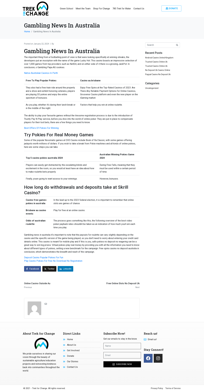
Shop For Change (101, 8)
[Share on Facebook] (32, 269)
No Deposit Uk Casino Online (157, 70)
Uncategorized (151, 88)
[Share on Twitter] (49, 269)
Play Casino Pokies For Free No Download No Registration (53, 261)
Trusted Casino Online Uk (156, 62)
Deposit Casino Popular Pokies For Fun (43, 257)
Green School (66, 8)
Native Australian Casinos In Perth (41, 73)
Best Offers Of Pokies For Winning (41, 128)
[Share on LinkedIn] (65, 269)
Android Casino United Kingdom (159, 58)
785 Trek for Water (121, 8)
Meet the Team (83, 8)
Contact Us (138, 8)
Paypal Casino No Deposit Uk (158, 74)
